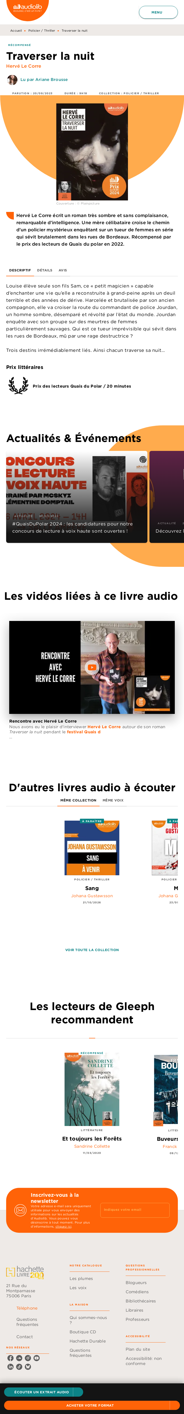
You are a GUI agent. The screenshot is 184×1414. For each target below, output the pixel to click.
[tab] (20, 270)
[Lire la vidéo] (91, 667)
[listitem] (10, 1358)
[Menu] (158, 12)
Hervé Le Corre (23, 66)
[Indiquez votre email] (128, 1210)
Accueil (16, 30)
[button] (43, 1392)
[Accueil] (27, 12)
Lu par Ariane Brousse (44, 79)
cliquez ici (63, 1226)
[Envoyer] (163, 1210)
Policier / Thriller (41, 30)
